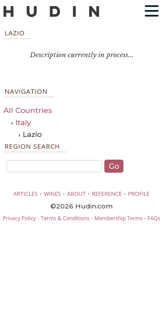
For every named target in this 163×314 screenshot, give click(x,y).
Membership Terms (118, 218)
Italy (23, 122)
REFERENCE (107, 194)
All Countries (27, 110)
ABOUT (76, 194)
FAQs (153, 218)
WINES (52, 194)
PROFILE (139, 194)
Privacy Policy (19, 218)
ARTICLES (25, 194)
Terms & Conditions (65, 218)
